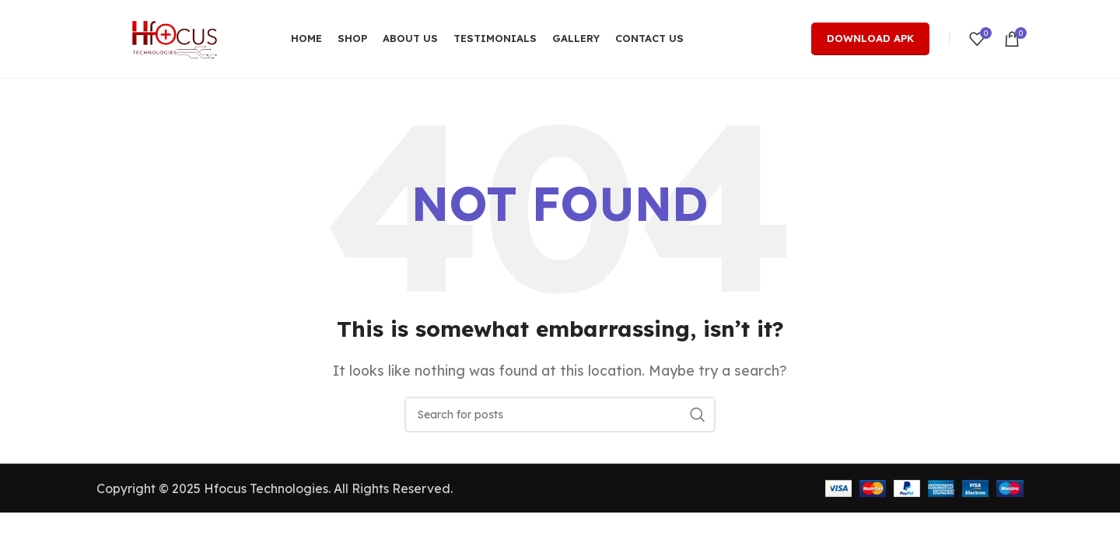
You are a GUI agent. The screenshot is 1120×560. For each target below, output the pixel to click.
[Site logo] (174, 37)
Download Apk (870, 38)
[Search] (560, 414)
